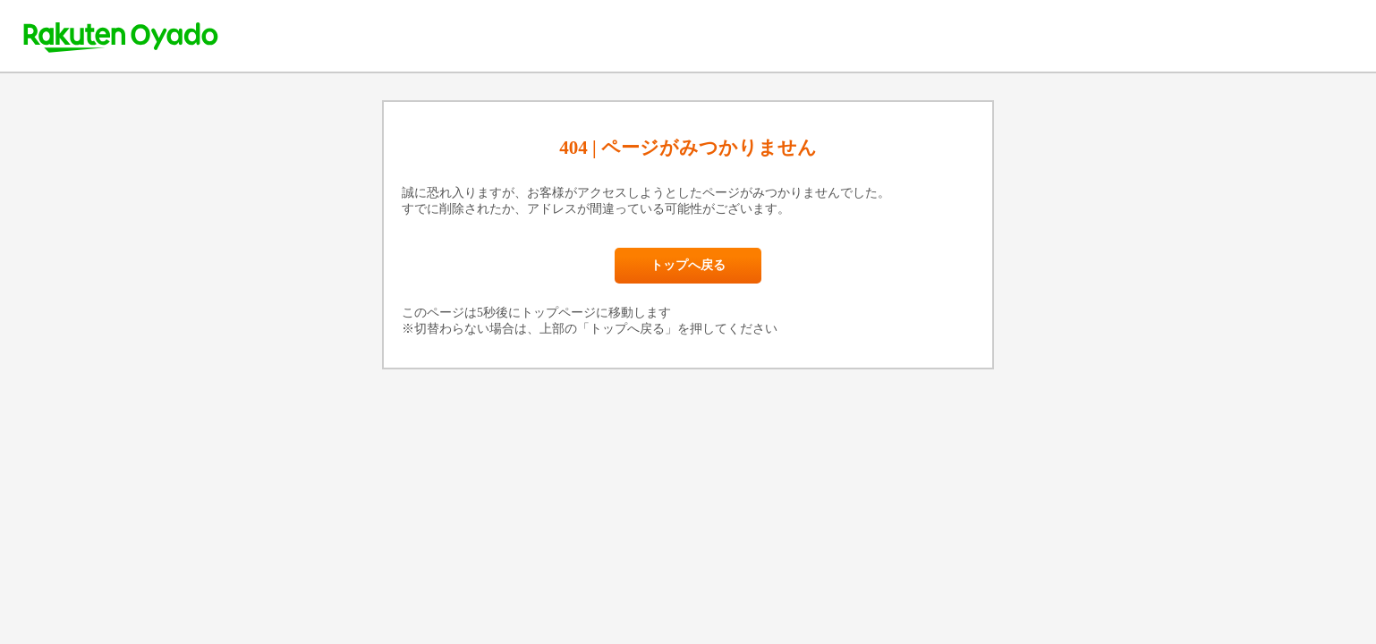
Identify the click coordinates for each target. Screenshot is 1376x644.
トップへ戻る (688, 265)
